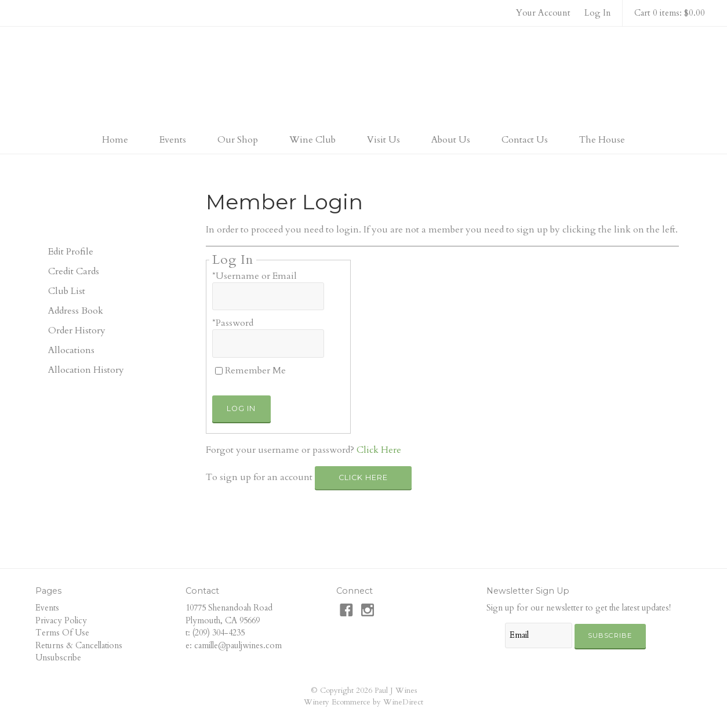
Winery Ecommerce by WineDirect (363, 702)
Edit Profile (70, 251)
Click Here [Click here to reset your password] (379, 450)
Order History (77, 330)
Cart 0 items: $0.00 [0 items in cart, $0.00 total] (669, 13)
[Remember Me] (219, 371)
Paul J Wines (363, 77)
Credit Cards (73, 271)
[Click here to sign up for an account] (363, 477)
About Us (450, 139)
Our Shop (237, 139)
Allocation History (86, 370)
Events (172, 139)
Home (115, 139)
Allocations (71, 350)
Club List (66, 291)
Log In (597, 13)
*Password (232, 323)
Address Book (75, 310)
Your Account (543, 13)
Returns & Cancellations (78, 645)
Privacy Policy (61, 620)
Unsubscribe (58, 657)
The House (602, 139)
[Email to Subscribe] (538, 635)
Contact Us (524, 139)
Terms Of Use (62, 632)
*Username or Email (254, 276)
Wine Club (312, 139)
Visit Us (383, 139)
